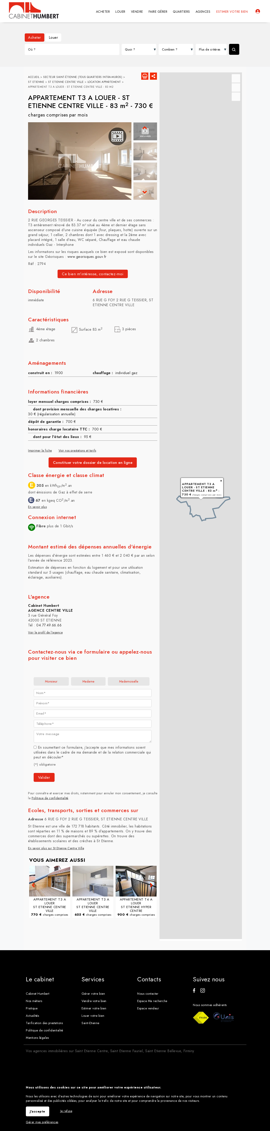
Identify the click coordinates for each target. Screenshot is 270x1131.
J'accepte (37, 1111)
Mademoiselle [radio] (128, 682)
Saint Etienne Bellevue (163, 1041)
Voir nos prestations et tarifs (77, 451)
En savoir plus (37, 508)
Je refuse (66, 1111)
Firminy (188, 1041)
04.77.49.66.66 (48, 626)
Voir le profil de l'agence (45, 633)
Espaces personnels (258, 11)
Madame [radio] (88, 682)
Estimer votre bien (232, 11)
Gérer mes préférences (42, 1122)
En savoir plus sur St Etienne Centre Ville (56, 849)
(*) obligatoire (45, 765)
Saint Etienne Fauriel (126, 1041)
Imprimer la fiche (40, 451)
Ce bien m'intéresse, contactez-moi (92, 274)
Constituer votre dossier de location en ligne (93, 463)
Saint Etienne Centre (91, 1041)
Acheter (34, 37)
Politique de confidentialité (50, 799)
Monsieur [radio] (51, 682)
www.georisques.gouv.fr (87, 257)
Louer (53, 37)
